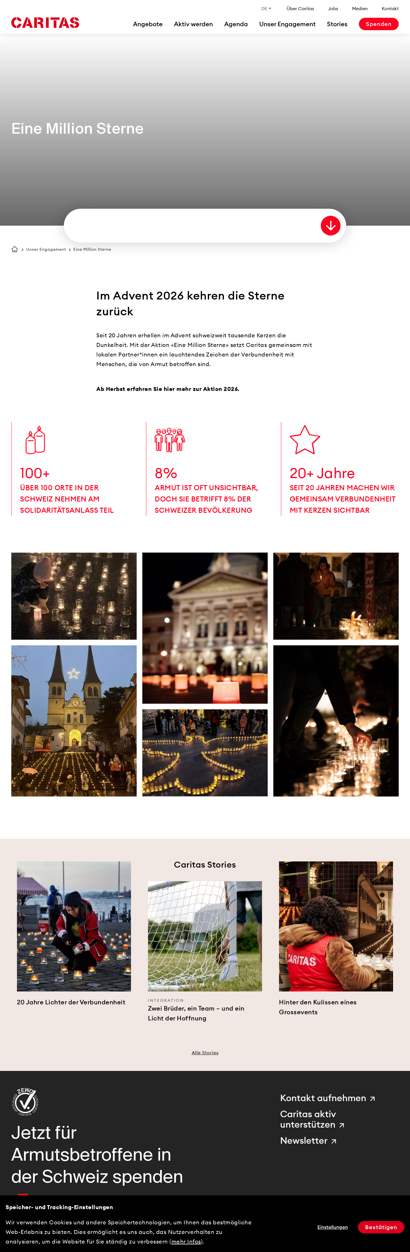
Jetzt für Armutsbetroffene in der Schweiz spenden (97, 1154)
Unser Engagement (46, 249)
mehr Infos (186, 1241)
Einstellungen (332, 1227)
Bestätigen (381, 1227)
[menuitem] (148, 24)
